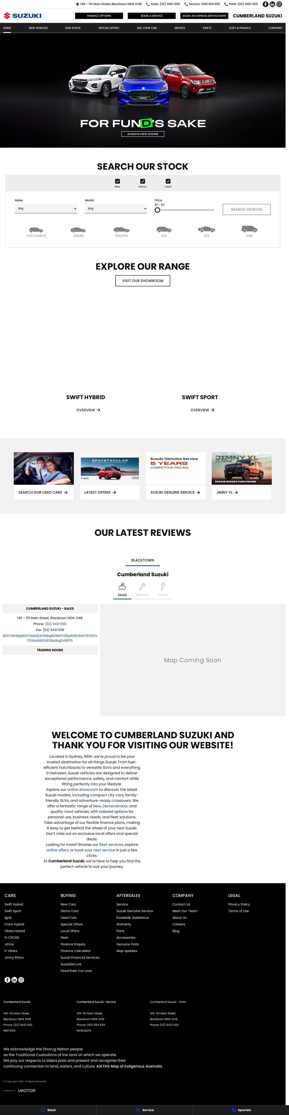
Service (179, 28)
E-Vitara (11, 951)
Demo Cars (69, 911)
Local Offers (70, 931)
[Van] (249, 231)
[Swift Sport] (200, 361)
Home (7, 28)
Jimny (9, 944)
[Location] (122, 591)
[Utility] (206, 231)
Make (46, 205)
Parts (207, 28)
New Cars (68, 904)
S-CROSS (12, 937)
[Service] (144, 1110)
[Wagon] (121, 231)
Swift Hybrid (14, 904)
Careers (179, 924)
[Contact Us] (109, 4)
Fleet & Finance (240, 28)
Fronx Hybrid (14, 924)
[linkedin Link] (272, 4)
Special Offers (109, 28)
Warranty (123, 924)
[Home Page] (22, 15)
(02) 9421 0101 (55, 624)
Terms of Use (238, 911)
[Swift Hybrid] (86, 361)
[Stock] (48, 1110)
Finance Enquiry (73, 944)
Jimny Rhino (14, 957)
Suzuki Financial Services (80, 957)
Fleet (64, 937)
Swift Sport (13, 911)
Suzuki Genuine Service (134, 911)
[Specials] (241, 1110)
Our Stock (73, 28)
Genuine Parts (127, 944)
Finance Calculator (76, 951)
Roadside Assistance (132, 917)
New (97, 806)
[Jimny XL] (242, 476)
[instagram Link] (279, 4)
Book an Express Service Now (204, 16)
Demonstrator (115, 806)
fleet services (111, 844)
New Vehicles (38, 28)
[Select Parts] (162, 591)
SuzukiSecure (71, 964)
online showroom (82, 789)
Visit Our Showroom (142, 280)
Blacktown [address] (142, 560)
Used (69, 811)
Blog (176, 931)
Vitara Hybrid (15, 931)
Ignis (8, 917)
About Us (179, 917)
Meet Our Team (185, 911)
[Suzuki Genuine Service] (176, 476)
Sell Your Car (147, 28)
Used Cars (69, 917)
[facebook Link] (265, 4)
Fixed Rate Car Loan (76, 970)
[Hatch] (36, 231)
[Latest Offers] (110, 476)
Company (275, 28)
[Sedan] (78, 231)
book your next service (95, 850)
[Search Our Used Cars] (44, 476)
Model (116, 205)
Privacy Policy (239, 904)
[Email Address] (50, 638)
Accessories (125, 937)
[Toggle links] (19, 1090)
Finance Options (99, 16)
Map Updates (126, 951)
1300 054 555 (96, 1025)
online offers (57, 850)
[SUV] (164, 231)
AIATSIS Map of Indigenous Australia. (129, 1066)
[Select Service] (142, 591)
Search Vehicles (246, 209)
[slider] (157, 210)
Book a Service (152, 16)
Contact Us (181, 904)
